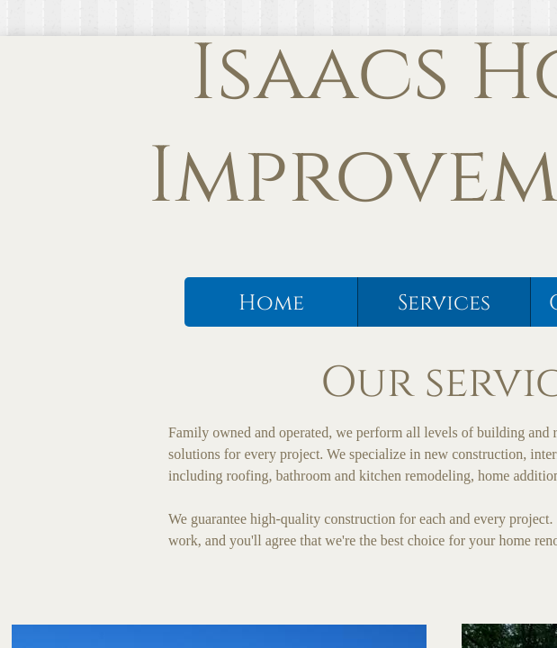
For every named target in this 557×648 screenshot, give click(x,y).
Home (271, 303)
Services (444, 303)
